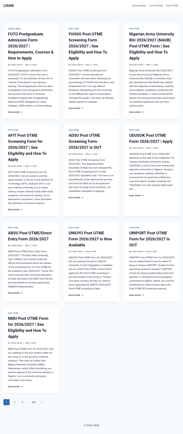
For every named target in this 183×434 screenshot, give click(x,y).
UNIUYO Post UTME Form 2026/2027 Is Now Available (90, 239)
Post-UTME (172, 5)
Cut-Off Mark (156, 5)
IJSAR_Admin (16, 64)
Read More (15, 112)
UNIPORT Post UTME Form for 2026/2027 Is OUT (149, 239)
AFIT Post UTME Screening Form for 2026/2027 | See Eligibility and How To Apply (27, 147)
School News (139, 5)
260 (34, 402)
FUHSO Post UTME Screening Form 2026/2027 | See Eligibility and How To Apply (88, 46)
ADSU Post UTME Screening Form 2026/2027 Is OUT (85, 141)
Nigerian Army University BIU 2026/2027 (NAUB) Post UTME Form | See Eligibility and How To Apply (151, 46)
